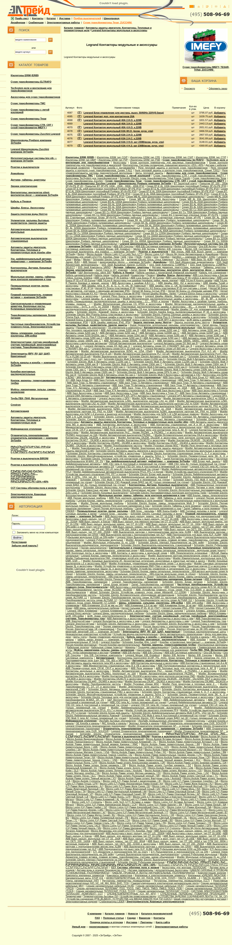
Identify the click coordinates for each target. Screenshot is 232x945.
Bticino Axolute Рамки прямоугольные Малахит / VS (173, 749)
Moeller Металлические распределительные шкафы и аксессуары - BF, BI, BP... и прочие (174, 298)
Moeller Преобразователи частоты (123, 445)
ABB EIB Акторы (102, 246)
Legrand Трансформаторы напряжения (135, 581)
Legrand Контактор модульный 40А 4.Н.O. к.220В (112, 127)
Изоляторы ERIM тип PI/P (113, 160)
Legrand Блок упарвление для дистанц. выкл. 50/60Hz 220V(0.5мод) (124, 112)
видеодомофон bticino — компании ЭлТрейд (125, 262)
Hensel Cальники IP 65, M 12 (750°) (140, 608)
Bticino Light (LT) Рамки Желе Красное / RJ (189, 783)
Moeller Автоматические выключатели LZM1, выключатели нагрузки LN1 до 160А (127, 401)
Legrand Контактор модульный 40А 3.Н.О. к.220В (112, 123)
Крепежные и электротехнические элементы (160, 875)
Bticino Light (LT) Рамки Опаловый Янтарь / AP (174, 794)
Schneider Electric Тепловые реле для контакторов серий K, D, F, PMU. (121, 458)
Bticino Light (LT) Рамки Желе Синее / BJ (127, 786)
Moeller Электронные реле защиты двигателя (157, 448)
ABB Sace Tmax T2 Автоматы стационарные (92, 382)
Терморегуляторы (195, 720)
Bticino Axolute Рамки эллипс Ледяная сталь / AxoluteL (112, 770)
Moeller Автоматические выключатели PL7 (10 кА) (142, 353)
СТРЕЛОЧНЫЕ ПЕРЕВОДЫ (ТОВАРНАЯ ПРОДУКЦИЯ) (192, 893)
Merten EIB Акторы (144, 249)
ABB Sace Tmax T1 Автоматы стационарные (203, 380)
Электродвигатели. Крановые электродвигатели (28, 495)
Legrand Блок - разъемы (114, 513)
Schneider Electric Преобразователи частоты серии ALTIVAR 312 (155, 600)
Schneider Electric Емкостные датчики (87, 490)
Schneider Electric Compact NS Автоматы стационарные (194, 416)
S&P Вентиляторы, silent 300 (94, 272)
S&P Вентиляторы (117, 699)
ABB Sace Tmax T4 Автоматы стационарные (196, 382)
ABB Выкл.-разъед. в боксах (94, 521)
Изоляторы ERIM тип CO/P (112, 157)
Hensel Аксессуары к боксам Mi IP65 (120, 293)
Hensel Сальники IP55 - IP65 (178, 608)
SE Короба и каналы (198, 637)
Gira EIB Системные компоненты (103, 655)
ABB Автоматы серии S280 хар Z (207, 335)
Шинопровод (111, 18)
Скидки (131, 918)
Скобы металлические (183, 647)
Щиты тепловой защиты (149, 173)
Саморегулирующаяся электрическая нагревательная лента (165, 883)
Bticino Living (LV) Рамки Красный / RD (127, 810)
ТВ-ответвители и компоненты (125, 327)
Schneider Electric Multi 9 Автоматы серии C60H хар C (95, 367)
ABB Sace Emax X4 (81, 380)
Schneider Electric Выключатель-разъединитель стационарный (156, 545)
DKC (202, 285)
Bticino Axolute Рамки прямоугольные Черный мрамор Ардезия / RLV (160, 760)
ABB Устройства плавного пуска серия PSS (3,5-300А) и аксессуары (177, 589)
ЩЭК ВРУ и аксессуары (171, 319)
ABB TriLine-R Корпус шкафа (196, 280)
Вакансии (144, 918)
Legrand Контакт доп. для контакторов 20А (109, 116)
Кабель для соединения (212, 272)
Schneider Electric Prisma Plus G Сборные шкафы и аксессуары (170, 317)
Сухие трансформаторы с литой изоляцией (123, 175)
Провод (150, 275)
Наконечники (143, 650)
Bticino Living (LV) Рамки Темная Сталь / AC (90, 823)
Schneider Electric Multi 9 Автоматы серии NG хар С (107, 374)
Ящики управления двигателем (106, 637)
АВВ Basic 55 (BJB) (202, 259)
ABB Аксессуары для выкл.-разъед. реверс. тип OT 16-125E (139, 516)
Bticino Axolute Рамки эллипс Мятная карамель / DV (131, 773)
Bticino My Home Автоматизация (200, 828)
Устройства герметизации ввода (138, 896)
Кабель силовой (120, 275)
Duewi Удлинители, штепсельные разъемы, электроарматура (164, 325)
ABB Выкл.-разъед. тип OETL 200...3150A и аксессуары (195, 529)
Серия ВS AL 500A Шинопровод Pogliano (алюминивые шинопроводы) (140, 207)
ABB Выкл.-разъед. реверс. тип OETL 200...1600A (140, 526)
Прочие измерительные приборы (121, 626)
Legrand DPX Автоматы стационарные (189, 395)
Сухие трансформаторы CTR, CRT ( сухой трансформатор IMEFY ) (32, 126)
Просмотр (189, 88)
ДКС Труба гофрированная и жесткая (87, 652)
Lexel (68, 259)
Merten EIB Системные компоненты (205, 249)
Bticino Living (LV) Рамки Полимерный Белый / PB (100, 817)
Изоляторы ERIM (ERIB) (25, 75)
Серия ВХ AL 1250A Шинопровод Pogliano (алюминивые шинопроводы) (168, 220)
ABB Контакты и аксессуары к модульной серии (139, 553)
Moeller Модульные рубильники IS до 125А (109, 542)
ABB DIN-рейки (194, 602)
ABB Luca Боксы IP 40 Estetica (111, 277)
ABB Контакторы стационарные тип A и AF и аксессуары (184, 424)
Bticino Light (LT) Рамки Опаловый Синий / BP (120, 794)
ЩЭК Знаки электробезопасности (106, 616)
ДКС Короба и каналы (114, 723)
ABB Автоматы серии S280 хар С (84, 338)
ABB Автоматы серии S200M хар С (159, 333)
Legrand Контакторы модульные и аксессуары (119, 30)
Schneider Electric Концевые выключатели (104, 492)
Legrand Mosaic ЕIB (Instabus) (113, 249)
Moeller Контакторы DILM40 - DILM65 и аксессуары (117, 443)
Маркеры (130, 647)
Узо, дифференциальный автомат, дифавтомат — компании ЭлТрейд (31, 260)
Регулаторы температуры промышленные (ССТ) (182, 880)
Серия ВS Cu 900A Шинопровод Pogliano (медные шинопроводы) (121, 215)
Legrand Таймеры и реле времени (144, 500)
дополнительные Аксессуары (171, 870)
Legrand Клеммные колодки (167, 610)
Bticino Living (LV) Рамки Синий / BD (152, 820)
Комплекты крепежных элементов (85, 875)
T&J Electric (182, 259)
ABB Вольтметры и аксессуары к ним (172, 618)
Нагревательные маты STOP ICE (84, 878)
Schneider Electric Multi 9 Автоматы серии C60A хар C (131, 364)
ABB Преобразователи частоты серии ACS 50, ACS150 (195, 587)
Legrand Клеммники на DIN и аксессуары (124, 610)
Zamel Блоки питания (115, 584)
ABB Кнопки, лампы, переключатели (207, 495)
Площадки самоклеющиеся (153, 647)
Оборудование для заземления (170, 650)
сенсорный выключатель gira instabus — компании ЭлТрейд (101, 251)
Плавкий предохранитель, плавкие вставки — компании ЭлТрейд (31, 296)
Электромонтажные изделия (81, 901)
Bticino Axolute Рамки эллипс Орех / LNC (186, 773)
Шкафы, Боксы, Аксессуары (28, 207)
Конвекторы (137, 275)
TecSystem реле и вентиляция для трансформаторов (31, 89)
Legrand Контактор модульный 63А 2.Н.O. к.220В (112, 134)
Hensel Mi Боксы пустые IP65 (148, 291)
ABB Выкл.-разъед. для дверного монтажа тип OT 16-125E (145, 521)
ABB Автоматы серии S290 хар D (123, 338)
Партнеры (146, 922)
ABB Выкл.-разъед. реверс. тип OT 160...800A (195, 526)
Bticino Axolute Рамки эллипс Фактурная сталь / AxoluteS (149, 778)
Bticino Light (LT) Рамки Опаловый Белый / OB (174, 791)
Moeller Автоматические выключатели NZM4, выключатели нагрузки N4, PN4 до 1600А (166, 411)
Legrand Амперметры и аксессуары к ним (165, 621)
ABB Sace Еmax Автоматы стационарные (203, 393)
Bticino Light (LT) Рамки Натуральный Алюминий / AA (117, 791)
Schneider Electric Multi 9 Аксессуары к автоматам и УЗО (169, 374)
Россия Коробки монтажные (81, 644)
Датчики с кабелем (215, 165)
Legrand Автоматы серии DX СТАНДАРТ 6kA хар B (162, 346)
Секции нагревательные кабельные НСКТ (160, 886)
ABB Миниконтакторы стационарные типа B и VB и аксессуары (119, 665)
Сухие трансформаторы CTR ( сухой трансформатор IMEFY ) (189, 175)
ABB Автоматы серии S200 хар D (201, 330)
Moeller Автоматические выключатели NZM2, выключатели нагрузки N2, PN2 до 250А (119, 409)
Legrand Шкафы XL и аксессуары (100, 298)
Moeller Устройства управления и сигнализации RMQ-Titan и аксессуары (135, 566)
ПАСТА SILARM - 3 (189, 878)
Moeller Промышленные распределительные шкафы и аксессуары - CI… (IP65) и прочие (117, 301)
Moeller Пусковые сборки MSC (161, 445)
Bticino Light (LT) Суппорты (87, 802)
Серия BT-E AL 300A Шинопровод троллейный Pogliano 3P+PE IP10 (170, 194)
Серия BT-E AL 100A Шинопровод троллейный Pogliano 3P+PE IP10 (103, 188)
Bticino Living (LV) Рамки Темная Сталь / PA (141, 823)
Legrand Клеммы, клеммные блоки (206, 610)
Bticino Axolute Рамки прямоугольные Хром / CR (183, 757)
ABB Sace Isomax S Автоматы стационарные (151, 380)
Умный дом (79, 926)
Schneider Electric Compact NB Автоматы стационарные (126, 416)
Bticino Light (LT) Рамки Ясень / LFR (111, 796)
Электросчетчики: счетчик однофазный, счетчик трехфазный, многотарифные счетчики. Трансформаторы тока (35, 345)
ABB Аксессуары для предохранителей (198, 516)
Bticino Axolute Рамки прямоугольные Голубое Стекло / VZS (134, 747)
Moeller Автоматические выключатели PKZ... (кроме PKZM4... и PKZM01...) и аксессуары (131, 432)
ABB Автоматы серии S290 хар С (161, 338)
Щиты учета (80, 637)
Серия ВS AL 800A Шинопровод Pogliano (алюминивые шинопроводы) (139, 209)
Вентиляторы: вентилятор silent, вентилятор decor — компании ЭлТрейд (34, 193)
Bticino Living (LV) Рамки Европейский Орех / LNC (137, 807)
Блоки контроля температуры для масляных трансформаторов (167, 162)
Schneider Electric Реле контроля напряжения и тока (120, 505)
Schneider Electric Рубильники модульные (141, 862)
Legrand (222, 257)
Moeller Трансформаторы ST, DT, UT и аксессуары (100, 448)
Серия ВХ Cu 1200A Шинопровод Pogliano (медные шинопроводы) (180, 233)
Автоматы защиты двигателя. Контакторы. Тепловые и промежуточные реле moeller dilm (31, 250)
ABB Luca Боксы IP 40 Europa (147, 277)
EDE (124, 257)
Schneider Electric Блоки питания (182, 581)
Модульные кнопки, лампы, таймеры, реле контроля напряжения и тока (33, 278)
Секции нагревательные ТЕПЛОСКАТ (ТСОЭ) (163, 891)
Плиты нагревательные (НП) (82, 880)
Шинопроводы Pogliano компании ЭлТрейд (145, 183)
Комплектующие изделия (212, 872)
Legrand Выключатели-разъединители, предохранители (147, 854)
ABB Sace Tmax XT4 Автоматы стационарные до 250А (123, 390)
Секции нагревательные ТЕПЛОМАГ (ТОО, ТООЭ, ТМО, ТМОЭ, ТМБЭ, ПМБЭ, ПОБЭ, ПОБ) (129, 888)
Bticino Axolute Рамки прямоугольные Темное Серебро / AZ (99, 754)
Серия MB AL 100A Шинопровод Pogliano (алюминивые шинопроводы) (165, 196)
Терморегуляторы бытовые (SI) (100, 896)
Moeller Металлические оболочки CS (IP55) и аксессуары (128, 304)
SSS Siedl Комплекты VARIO (94, 267)
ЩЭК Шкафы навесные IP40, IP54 (111, 322)
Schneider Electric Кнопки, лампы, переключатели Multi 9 (160, 503)
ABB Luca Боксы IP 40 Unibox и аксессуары (190, 277)
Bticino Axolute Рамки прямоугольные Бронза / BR (170, 744)
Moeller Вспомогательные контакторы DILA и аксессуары (186, 435)
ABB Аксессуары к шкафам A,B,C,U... (133, 283)
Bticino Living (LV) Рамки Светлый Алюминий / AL (159, 817)
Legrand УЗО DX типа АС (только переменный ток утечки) (164, 705)
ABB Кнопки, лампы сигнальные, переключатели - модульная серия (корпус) (183, 550)
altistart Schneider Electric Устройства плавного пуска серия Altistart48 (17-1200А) (138, 592)
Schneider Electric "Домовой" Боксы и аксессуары (105, 312)
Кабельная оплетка (78, 647)
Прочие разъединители (94, 547)
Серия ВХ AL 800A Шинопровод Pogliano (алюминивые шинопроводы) (187, 230)
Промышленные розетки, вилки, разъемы (102, 511)
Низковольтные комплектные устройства (88, 634)
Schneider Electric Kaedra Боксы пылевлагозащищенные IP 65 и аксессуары (181, 312)
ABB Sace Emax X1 (173, 377)
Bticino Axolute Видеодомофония (85, 739)
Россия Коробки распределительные (119, 644)
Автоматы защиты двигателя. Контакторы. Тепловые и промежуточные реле (28, 420)
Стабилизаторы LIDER (111, 901)
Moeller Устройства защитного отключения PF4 (191, 471)
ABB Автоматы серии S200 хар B (120, 330)
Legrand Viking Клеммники (82, 610)
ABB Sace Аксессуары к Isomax (84, 393)
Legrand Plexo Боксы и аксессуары (121, 296)
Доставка (64, 18)
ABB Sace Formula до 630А (109, 380)
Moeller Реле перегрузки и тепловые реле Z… (189, 684)
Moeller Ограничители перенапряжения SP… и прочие (158, 726)
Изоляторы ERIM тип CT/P (211, 157)
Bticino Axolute (94, 254)
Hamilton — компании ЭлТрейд (189, 257)
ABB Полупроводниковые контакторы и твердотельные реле (168, 427)
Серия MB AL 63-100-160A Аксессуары (152, 199)
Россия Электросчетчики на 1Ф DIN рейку (141, 629)
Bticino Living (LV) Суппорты (165, 828)
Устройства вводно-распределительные (135, 634)
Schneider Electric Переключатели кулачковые (119, 579)
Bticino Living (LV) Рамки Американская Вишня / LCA (107, 804)
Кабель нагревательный (79, 275)
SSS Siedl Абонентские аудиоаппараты (191, 262)
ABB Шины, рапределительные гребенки (96, 608)
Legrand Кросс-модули (78, 613)
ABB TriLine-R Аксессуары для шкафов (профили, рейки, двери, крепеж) (137, 280)
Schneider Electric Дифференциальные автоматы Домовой (134, 477)
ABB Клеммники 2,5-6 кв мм (141, 605)
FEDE (139, 257)
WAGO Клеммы (217, 613)
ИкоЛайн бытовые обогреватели (117, 720)
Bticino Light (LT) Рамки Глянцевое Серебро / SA (190, 781)
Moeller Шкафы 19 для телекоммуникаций (145, 309)
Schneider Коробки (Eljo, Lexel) (139, 642)
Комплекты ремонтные (119, 875)
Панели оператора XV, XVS (210, 657)
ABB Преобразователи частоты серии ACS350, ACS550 (99, 589)
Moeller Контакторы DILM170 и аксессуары (141, 440)
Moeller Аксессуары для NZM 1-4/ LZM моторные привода (166, 414)
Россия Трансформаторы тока (209, 626)
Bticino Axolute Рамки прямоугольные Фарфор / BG (126, 757)
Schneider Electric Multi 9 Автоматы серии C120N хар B (197, 359)
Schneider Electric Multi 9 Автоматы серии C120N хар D (165, 361)
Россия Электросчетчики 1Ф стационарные (90, 629)
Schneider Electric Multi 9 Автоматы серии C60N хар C (184, 369)
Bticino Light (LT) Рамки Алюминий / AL (97, 799)
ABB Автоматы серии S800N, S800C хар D (129, 340)
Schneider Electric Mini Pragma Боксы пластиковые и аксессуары (102, 314)
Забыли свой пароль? (25, 545)
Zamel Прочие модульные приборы (113, 508)
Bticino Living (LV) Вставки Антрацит (173, 802)
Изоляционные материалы (213, 644)
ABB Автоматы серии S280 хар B (128, 335)
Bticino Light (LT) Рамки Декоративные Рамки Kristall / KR (131, 783)
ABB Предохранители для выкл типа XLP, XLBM (194, 534)
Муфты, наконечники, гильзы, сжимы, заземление (104, 650)
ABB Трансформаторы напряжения (86, 581)
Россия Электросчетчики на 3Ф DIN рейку (191, 629)
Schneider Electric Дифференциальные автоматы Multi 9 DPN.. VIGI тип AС (173, 713)
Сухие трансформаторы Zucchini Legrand (35, 134)
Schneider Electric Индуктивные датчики (133, 490)
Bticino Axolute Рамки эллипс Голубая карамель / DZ (160, 765)
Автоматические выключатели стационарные (133, 377)
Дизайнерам (18, 22)
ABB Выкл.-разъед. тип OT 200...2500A (88, 532)
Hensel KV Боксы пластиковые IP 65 (115, 288)
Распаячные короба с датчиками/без (114, 167)
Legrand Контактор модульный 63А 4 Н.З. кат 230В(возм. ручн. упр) (124, 145)
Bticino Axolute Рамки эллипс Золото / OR (123, 768)
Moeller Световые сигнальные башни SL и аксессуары (97, 568)
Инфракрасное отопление (26, 429)
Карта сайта (163, 922)
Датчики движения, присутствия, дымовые (176, 267)
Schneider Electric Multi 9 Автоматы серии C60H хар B (195, 364)
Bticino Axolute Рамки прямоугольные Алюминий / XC (126, 741)
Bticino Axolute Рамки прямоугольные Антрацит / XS (188, 741)
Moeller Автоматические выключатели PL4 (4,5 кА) (186, 351)
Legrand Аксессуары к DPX (114, 398)
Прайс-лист (20, 18)
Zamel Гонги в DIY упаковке (112, 270)
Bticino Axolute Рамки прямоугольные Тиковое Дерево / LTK (168, 754)
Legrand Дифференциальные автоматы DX (90, 466)
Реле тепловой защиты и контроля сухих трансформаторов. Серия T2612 (177, 170)
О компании (95, 913)
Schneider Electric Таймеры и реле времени (176, 505)
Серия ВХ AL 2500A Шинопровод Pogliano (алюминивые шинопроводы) (177, 225)
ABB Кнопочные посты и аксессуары (87, 553)
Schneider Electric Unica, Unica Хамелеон (150, 259)
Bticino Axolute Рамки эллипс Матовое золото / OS (173, 770)
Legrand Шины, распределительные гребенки (118, 613)
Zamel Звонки (138, 270)
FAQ (97, 918)
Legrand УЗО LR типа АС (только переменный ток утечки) (127, 469)
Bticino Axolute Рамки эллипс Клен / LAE (170, 768)
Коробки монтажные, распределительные (23, 372)
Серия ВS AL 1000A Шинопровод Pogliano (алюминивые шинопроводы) (140, 201)
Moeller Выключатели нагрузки (110, 356)
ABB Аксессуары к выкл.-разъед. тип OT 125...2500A (135, 833)
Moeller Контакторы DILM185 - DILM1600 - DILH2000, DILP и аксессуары (185, 678)
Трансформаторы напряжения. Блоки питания (174, 579)
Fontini (147, 257)
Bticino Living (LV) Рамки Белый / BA (205, 804)
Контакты (37, 18)
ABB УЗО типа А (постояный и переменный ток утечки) (134, 464)
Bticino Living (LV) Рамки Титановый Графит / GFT (130, 825)
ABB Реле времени (115, 429)
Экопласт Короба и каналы (144, 723)
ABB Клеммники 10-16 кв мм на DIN (102, 605)
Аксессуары (119, 162)
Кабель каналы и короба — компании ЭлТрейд (155, 637)
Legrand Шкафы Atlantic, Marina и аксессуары (171, 296)
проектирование (99, 926)
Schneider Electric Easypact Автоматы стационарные (162, 419)
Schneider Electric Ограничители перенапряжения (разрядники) (119, 734)
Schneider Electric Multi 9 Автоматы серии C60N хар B (119, 369)
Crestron (16, 404)
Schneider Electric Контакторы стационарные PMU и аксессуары (103, 453)
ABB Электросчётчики (78, 621)
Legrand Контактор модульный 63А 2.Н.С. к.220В (112, 138)
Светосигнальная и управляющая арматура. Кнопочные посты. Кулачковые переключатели (31, 306)
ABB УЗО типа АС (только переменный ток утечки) (197, 464)
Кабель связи (102, 275)
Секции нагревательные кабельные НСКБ (110, 886)
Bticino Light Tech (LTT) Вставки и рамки (128, 802)
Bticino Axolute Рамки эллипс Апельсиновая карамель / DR (132, 762)
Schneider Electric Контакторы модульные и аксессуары (197, 450)
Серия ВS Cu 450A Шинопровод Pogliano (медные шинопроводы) (132, 212)
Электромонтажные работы (63, 22)
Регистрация (19, 542)
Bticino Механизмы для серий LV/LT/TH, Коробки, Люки (121, 830)
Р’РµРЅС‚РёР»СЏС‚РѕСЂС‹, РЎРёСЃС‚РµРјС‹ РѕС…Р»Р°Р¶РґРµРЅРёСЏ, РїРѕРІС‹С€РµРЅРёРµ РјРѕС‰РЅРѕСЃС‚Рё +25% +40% (29, 476)
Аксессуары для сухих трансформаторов (35, 97)
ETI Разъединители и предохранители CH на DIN (179, 851)
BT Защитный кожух (185, 183)
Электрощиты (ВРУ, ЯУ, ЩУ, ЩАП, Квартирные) (151, 631)
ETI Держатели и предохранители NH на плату (120, 851)
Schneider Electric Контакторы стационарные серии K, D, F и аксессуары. (184, 453)
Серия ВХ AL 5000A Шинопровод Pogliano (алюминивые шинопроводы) (106, 230)
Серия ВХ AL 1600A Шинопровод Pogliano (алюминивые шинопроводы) (173, 222)
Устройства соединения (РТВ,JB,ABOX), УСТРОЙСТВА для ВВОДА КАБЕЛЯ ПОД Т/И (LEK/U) (119, 899)
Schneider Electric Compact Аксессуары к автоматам (97, 419)
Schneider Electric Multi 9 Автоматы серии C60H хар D (157, 367)
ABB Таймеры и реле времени (175, 498)
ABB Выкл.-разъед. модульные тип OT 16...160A (173, 524)
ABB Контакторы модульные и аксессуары (121, 424)
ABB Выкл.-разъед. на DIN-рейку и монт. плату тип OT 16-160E (159, 838)
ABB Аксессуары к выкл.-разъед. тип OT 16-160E (150, 519)
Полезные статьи (113, 918)
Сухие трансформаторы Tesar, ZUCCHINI (107, 22)
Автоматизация (20, 411)
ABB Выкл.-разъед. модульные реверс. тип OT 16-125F (112, 524)
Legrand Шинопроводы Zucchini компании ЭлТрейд (30, 150)
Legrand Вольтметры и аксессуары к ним (116, 621)
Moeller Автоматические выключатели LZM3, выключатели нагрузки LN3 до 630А (153, 403)
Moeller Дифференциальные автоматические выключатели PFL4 (150, 707)
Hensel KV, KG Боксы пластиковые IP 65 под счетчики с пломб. (172, 288)
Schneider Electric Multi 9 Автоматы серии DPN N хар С (148, 372)
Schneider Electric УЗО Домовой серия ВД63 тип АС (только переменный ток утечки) (142, 482)
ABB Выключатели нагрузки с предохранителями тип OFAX (157, 846)
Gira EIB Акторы (208, 246)
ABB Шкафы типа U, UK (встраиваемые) (173, 285)
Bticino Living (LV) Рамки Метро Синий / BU (91, 815)
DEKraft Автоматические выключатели (130, 343)
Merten (87, 259)
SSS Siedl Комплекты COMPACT (168, 264)
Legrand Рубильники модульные (104, 540)
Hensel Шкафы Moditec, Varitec (159, 293)
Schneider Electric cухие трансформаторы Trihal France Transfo (155, 178)
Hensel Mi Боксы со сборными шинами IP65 (193, 291)
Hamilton (165, 257)
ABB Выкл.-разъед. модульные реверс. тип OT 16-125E (194, 836)
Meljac (77, 259)
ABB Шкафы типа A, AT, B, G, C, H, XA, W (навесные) (113, 285)
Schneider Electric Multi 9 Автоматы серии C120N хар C (99, 361)
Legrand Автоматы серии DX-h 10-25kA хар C (117, 348)
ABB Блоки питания (215, 579)
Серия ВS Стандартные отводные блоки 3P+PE (173, 217)
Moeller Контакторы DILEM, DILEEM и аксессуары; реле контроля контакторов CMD (167, 437)
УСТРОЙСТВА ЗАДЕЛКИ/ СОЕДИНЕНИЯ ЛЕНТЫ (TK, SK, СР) (193, 896)
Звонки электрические (24, 186)
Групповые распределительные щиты (204, 631)
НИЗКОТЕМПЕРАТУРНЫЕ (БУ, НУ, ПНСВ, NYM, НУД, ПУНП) (140, 878)
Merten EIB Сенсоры (170, 249)
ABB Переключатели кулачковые (189, 553)
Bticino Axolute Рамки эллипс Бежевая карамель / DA (197, 762)
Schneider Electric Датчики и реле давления (200, 487)
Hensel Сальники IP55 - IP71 (212, 608)
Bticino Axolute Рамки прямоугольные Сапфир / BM (197, 752)
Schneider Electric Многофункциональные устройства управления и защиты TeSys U (115, 456)
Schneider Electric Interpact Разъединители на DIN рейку (171, 542)
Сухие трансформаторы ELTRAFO (31, 81)
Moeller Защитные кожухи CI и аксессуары (202, 566)
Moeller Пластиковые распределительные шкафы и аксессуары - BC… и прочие (159, 306)
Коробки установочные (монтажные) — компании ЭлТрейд (193, 642)
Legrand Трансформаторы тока (208, 621)
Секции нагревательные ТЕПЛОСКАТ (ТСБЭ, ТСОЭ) (105, 891)
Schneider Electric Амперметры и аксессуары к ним (126, 623)
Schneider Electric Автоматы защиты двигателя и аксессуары (130, 450)
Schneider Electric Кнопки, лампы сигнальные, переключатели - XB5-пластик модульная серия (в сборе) (136, 574)
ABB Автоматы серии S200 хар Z (118, 333)
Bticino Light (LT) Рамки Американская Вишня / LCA (150, 799)
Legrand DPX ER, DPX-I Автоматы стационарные (138, 395)
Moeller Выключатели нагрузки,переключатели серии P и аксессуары (187, 555)
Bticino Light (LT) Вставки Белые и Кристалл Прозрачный (165, 796)
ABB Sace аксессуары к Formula (210, 390)
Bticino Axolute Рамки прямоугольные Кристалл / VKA (112, 749)
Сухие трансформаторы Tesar (28, 118)
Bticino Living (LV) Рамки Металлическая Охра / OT (178, 810)
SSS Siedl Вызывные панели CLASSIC (123, 264)
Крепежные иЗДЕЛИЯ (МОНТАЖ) (207, 875)
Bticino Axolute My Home (214, 736)
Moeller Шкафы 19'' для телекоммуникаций (195, 309)
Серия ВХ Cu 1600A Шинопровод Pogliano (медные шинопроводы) (173, 236)
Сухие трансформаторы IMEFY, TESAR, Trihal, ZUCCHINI (205, 68)
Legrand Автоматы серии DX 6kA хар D (107, 346)
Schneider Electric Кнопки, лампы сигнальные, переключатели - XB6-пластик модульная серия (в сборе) (147, 575)
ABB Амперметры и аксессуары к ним (128, 618)
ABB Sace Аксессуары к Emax (173, 390)
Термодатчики (73, 896)
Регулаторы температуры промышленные (126, 880)
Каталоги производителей (156, 913)
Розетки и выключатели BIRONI (29, 458)
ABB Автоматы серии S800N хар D (201, 338)
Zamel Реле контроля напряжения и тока (158, 508)
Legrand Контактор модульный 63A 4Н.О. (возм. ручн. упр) (118, 131)
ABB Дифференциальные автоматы (184, 699)
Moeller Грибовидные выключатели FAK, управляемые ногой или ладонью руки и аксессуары (118, 558)
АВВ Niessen (89, 262)
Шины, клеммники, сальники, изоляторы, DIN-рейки (28, 334)
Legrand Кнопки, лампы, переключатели (99, 500)
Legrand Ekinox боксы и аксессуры (198, 293)
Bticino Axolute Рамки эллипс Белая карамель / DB (96, 765)
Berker (80, 254)
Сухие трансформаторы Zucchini (84, 181)
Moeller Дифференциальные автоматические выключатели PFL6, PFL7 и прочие (118, 471)
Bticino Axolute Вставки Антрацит (164, 739)
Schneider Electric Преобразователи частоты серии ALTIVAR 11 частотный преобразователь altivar (147, 597)
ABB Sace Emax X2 (197, 377)
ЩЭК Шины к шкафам (199, 319)
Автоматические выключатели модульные (169, 327)
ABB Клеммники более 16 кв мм (177, 605)
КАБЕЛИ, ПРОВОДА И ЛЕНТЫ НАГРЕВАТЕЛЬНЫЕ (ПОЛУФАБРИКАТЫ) (153, 872)
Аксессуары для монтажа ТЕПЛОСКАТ (184, 867)
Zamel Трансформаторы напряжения (152, 584)
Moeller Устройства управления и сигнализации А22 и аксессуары (167, 568)
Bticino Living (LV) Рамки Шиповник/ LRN (125, 828)
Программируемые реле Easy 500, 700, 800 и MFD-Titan (98, 660)
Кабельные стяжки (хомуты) (107, 647)
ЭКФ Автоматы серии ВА (90, 377)
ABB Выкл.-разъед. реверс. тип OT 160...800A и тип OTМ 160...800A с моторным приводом (147, 528)
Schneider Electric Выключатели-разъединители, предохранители (169, 859)
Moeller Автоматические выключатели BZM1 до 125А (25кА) (117, 351)
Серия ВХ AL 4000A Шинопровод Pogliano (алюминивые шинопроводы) (184, 228)
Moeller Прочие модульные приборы (102, 503)
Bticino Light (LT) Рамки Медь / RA (181, 789)
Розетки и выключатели (25, 167)
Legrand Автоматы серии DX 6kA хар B (176, 343)
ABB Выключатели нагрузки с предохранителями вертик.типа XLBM (152, 532)
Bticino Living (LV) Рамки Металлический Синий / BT (199, 812)
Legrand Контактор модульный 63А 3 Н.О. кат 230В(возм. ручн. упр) (124, 142)
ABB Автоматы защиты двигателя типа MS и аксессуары (97, 663)
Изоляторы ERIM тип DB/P (81, 160)
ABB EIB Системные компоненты (154, 246)
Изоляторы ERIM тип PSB (145, 160)
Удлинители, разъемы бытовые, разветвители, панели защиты (30, 221)
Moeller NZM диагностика (146, 398)
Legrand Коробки (110, 642)
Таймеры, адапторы (214, 267)
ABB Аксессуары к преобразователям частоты (136, 587)
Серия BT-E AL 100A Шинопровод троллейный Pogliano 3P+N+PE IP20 (186, 186)
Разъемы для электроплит (91, 327)
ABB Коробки (198, 639)
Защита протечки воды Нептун (29, 214)
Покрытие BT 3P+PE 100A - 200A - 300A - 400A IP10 (114, 186)
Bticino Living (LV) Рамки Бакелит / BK (160, 804)
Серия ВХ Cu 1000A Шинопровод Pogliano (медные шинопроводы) (103, 233)
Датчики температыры (140, 870)
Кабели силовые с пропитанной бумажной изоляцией (166, 272)
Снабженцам (36, 22)
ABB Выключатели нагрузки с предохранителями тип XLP (132, 534)
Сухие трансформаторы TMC (28, 103)
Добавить (220, 112)
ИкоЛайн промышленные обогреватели (160, 720)
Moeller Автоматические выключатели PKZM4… (126, 435)
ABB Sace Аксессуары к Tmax (121, 393)
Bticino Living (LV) (154, 254)
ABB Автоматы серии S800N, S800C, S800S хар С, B (188, 340)
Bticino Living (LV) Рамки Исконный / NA (189, 807)
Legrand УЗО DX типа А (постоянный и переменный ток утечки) (152, 466)
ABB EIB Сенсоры (123, 246)
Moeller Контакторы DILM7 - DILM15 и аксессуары (176, 443)
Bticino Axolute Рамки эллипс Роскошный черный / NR (129, 775)
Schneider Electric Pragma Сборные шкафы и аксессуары (173, 314)
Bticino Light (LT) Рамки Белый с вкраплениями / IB (132, 781)
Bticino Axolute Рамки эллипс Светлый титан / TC (190, 775)
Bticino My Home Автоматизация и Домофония (192, 254)
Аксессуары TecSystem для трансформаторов (91, 178)
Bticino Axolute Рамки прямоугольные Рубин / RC (139, 752)
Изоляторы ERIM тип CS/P (178, 157)
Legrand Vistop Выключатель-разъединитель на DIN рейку (149, 537)
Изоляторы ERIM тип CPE (145, 157)
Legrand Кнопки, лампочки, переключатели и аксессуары (113, 555)
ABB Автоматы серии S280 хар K (168, 335)
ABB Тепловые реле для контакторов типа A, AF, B (157, 429)
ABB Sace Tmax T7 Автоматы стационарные (189, 385)
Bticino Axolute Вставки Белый (201, 739)
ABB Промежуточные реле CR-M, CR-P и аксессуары (97, 668)
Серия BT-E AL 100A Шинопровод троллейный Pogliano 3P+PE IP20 (181, 188)
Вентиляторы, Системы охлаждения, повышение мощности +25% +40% (163, 165)
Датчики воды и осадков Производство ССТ (101, 870)
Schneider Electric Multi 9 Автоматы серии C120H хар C (134, 359)
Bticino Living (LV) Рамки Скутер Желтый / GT (200, 820)
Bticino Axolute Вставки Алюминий (125, 739)
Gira (155, 257)
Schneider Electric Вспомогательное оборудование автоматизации (136, 595)
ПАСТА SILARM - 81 (214, 878)
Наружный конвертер (78, 167)
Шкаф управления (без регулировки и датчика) (200, 899)
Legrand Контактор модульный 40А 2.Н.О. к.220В (112, 120)
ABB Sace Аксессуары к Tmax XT (159, 393)
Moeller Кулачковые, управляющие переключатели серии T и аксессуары (150, 563)
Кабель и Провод (21, 201)
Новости (133, 913)
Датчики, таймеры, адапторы (28, 179)
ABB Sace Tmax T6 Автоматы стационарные (137, 385)
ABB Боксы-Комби (167, 511)
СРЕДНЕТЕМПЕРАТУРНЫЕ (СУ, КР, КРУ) (131, 893)
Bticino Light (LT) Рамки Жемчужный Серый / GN (133, 789)
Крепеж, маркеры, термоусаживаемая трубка (169, 644)
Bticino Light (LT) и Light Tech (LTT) (124, 254)
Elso (131, 257)
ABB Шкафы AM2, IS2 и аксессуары (179, 283)
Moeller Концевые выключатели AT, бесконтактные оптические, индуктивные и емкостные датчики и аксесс (144, 561)
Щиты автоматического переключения (181, 634)
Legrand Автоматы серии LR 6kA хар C (166, 348)
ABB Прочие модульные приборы (86, 498)
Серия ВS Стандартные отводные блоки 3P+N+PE (189, 215)
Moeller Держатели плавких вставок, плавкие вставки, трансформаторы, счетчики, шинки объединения (147, 855)
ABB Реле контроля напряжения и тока (132, 498)
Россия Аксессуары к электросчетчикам (166, 626)
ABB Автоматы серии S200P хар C (201, 333)
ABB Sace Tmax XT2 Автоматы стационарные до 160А (154, 388)
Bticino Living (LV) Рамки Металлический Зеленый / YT (138, 812)
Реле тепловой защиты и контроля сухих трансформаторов (173, 167)
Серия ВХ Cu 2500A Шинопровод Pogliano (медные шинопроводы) (165, 238)
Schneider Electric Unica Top (108, 259)
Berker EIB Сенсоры (185, 246)
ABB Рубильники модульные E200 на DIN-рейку (181, 849)
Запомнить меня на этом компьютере (37, 532)
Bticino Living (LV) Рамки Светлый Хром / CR (105, 820)
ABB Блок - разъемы (142, 511)
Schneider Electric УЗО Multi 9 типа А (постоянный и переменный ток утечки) (125, 479)
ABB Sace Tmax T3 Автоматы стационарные (144, 382)
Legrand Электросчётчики (80, 623)
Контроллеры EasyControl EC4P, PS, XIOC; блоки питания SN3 (154, 657)
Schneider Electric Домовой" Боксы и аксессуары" (128, 319)
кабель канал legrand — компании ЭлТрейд (104, 639)
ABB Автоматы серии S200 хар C (160, 330)
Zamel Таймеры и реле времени (202, 508)
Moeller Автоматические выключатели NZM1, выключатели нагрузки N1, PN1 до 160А (180, 406)
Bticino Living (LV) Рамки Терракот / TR (189, 823)
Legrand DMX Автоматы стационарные (87, 395)
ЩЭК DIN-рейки (75, 616)
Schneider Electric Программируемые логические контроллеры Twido (168, 492)
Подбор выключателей (87, 18)
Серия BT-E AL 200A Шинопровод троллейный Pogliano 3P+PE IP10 (176, 191)
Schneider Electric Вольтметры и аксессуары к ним (185, 623)
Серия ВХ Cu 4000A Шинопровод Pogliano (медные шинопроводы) (161, 241)
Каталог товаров (74, 27)
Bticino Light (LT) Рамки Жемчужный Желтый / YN (180, 786)
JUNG (212, 257)
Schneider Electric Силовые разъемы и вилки (156, 513)
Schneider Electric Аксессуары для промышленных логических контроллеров (127, 487)
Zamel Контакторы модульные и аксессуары (188, 458)
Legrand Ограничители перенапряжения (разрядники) (96, 726)
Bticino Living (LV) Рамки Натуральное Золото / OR (145, 815)
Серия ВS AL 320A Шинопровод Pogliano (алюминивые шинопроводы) (140, 204)
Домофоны (17, 173)
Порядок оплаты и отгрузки (106, 922)
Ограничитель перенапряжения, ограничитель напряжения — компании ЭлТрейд (34, 438)
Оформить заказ (218, 88)
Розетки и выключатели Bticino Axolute (34, 464)
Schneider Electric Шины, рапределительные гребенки (176, 613)
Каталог (51, 18)
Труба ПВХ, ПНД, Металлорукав (29, 398)
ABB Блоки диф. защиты (206, 461)
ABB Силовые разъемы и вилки (198, 511)
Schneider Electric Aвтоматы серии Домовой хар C (158, 356)
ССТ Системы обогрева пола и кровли (34, 488)
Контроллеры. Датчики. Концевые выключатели (158, 485)
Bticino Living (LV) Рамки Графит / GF (86, 807)
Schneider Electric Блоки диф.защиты (149, 474)
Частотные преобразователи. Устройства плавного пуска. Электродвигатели (35, 325)
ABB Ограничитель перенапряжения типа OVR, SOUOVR (194, 723)
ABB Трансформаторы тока (211, 618)
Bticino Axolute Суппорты (86, 781)
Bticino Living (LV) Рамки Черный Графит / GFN (186, 825)
